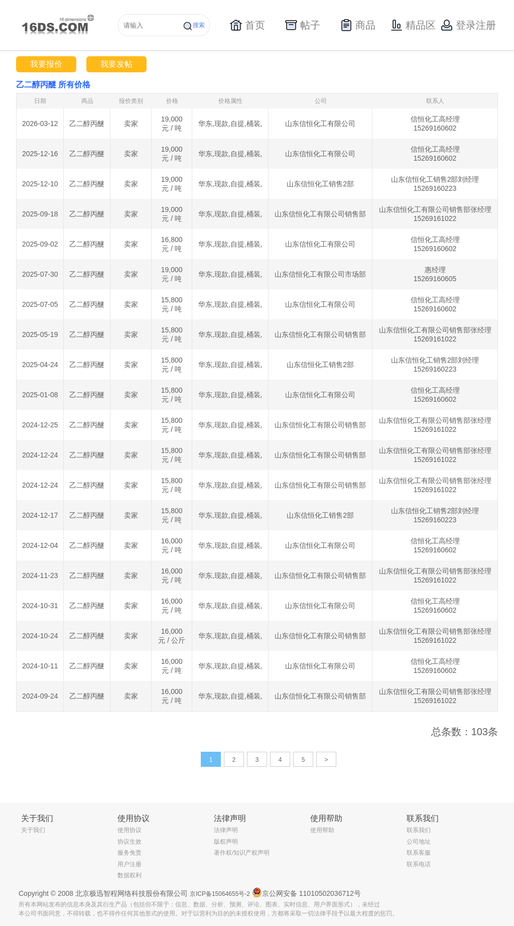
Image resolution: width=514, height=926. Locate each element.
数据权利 (129, 875)
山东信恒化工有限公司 (320, 124)
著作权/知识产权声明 (242, 852)
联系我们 (419, 830)
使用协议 (129, 830)
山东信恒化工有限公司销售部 (320, 214)
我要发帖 (116, 64)
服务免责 (129, 852)
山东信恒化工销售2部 (320, 184)
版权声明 (226, 841)
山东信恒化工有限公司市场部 (320, 274)
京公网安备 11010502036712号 (306, 892)
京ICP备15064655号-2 (220, 893)
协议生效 (129, 841)
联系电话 (419, 864)
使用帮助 (322, 830)
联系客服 (419, 852)
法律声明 (226, 830)
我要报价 (46, 64)
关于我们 (33, 830)
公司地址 (419, 841)
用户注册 (129, 864)
